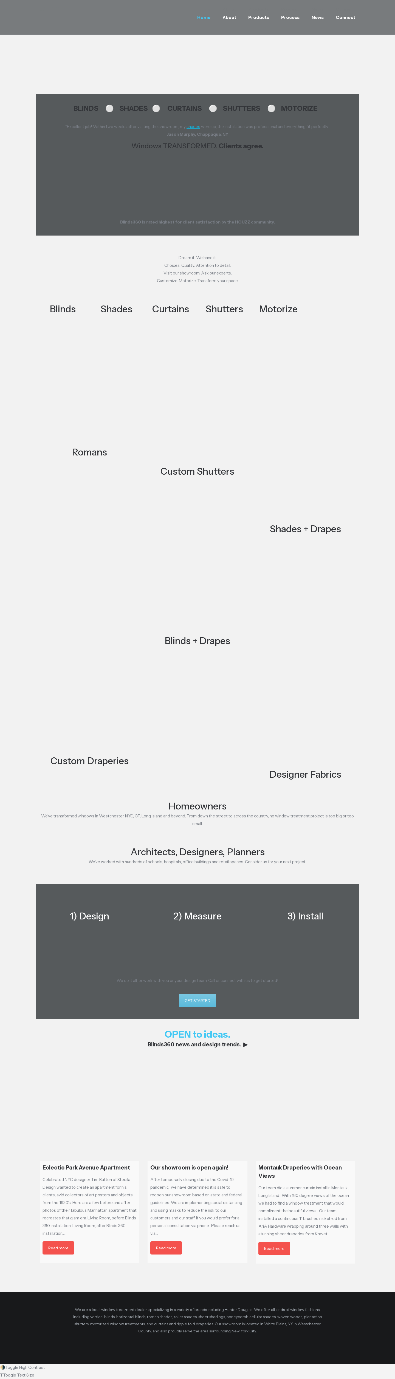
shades (193, 126)
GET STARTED (197, 1000)
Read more (58, 1247)
